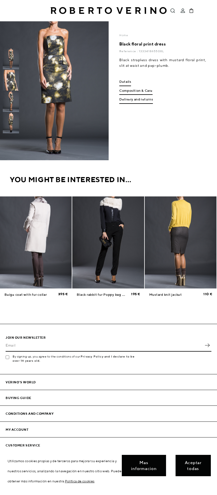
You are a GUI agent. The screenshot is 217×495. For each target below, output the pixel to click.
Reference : (129, 51)
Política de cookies (80, 481)
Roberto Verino (108, 10)
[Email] (104, 345)
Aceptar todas (193, 465)
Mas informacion (144, 465)
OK (207, 345)
